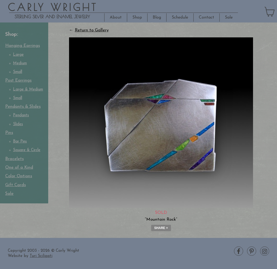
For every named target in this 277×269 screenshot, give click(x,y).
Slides (18, 124)
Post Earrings (18, 80)
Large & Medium (28, 89)
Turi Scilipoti (41, 256)
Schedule (180, 17)
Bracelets (14, 159)
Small (17, 72)
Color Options (18, 176)
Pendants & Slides (23, 107)
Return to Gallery (92, 30)
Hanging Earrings (22, 46)
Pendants (21, 115)
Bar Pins (20, 142)
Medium (20, 63)
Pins (9, 133)
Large (18, 55)
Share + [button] (161, 228)
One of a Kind (19, 167)
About (116, 17)
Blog (157, 17)
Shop (137, 17)
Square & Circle (26, 150)
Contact (206, 17)
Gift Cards (15, 185)
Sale (229, 17)
